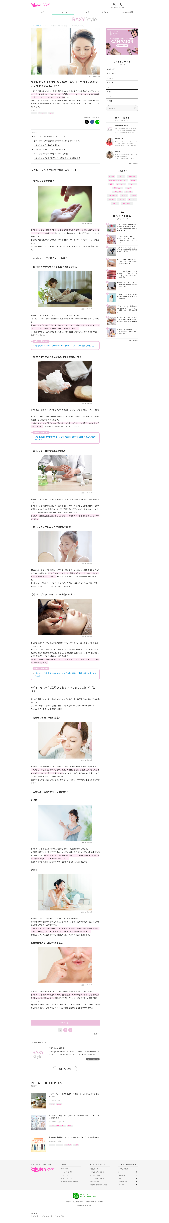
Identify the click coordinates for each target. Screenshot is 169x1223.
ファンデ (121, 199)
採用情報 (100, 1202)
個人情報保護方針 (78, 1202)
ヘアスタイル (117, 192)
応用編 (50, 113)
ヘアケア (110, 87)
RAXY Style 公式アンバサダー (57, 1126)
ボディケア (111, 83)
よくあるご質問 (127, 12)
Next (96, 1034)
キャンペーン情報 (84, 12)
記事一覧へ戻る (65, 1068)
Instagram (121, 1175)
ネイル (109, 92)
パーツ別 (124, 196)
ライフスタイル (127, 203)
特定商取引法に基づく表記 (98, 1185)
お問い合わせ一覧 (47, 1216)
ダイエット (132, 199)
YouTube (121, 1185)
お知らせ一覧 (94, 1169)
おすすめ (59, 1145)
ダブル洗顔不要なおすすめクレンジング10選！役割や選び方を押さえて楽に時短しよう (65, 438)
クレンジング (42, 113)
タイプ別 (115, 203)
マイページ (64, 1175)
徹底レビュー (118, 188)
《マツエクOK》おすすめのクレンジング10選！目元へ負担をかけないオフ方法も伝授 (65, 674)
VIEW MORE (133, 163)
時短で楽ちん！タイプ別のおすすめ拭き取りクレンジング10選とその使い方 (64, 345)
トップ (41, 12)
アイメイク (111, 78)
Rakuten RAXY (40, 5)
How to (33, 113)
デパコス (111, 199)
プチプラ (128, 192)
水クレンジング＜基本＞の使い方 (47, 145)
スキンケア (39, 110)
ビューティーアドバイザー (69, 1181)
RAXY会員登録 (123, 1169)
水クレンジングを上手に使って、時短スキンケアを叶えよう (57, 158)
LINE (120, 1178)
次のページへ (65, 1023)
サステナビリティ (60, 1216)
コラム (109, 96)
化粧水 (134, 196)
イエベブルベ (113, 196)
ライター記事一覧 (93, 1059)
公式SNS (105, 12)
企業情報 (68, 1202)
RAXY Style (63, 12)
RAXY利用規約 (94, 1181)
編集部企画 (68, 1145)
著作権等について (91, 1202)
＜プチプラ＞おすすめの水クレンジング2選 (51, 153)
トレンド (132, 184)
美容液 (69, 1126)
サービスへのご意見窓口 (97, 1178)
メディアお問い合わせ (97, 1172)
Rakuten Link (122, 1181)
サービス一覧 (34, 1216)
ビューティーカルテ (67, 1178)
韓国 (111, 184)
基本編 (133, 180)
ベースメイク (111, 73)
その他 (109, 101)
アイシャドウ (121, 184)
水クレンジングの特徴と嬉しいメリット (49, 136)
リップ (129, 188)
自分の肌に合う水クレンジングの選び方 (49, 149)
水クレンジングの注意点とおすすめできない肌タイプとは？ (57, 140)
